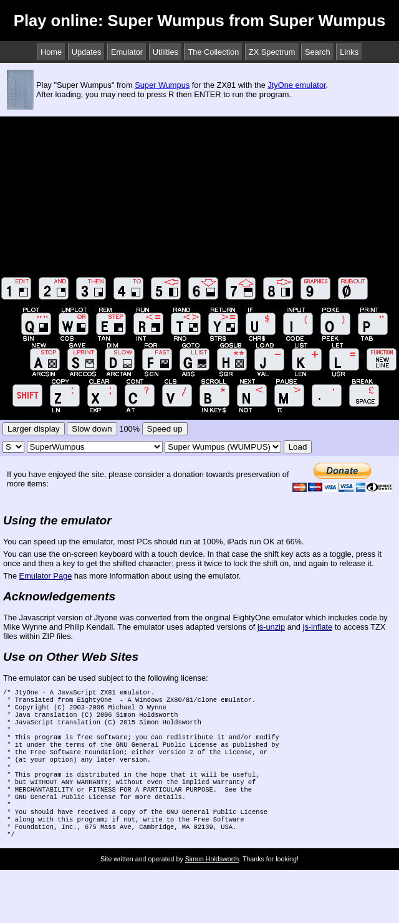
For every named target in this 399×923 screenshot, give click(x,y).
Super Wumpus (162, 85)
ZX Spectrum (272, 52)
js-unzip (271, 627)
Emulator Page (45, 575)
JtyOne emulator (296, 85)
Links (349, 52)
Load (298, 447)
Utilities (165, 52)
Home (51, 52)
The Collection (213, 52)
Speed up (165, 428)
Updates (87, 52)
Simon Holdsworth (212, 884)
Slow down (92, 428)
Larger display (33, 428)
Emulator (127, 52)
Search (317, 52)
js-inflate (318, 627)
